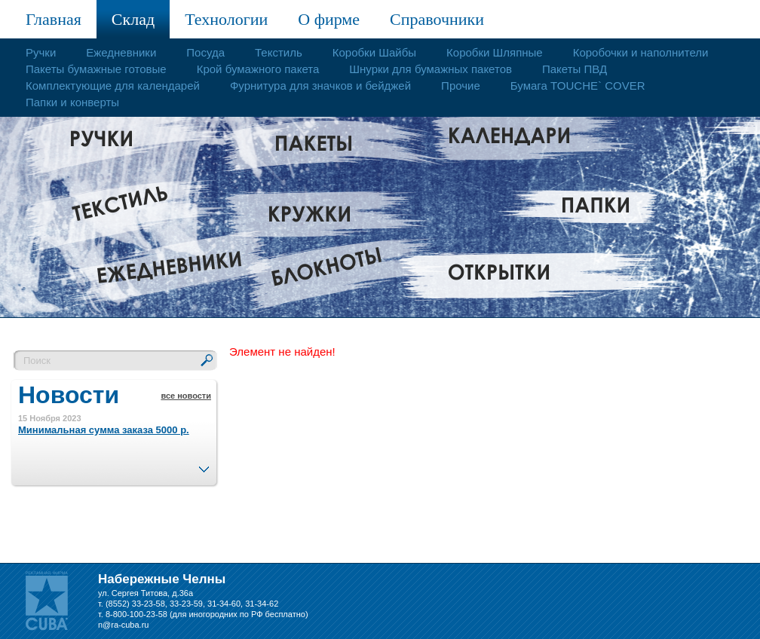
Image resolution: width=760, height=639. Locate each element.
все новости (186, 395)
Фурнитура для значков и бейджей (320, 85)
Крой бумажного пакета (258, 69)
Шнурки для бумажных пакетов (430, 69)
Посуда (205, 52)
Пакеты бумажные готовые (96, 69)
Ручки (41, 52)
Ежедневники (121, 52)
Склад (133, 19)
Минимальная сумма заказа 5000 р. (103, 430)
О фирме (329, 19)
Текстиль (278, 52)
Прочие (460, 85)
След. (203, 464)
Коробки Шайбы (374, 52)
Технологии (226, 19)
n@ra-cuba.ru (123, 624)
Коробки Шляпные (494, 52)
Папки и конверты (72, 102)
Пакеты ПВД (574, 69)
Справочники (437, 19)
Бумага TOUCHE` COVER (577, 85)
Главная (53, 19)
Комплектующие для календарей (113, 85)
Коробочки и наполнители (641, 52)
